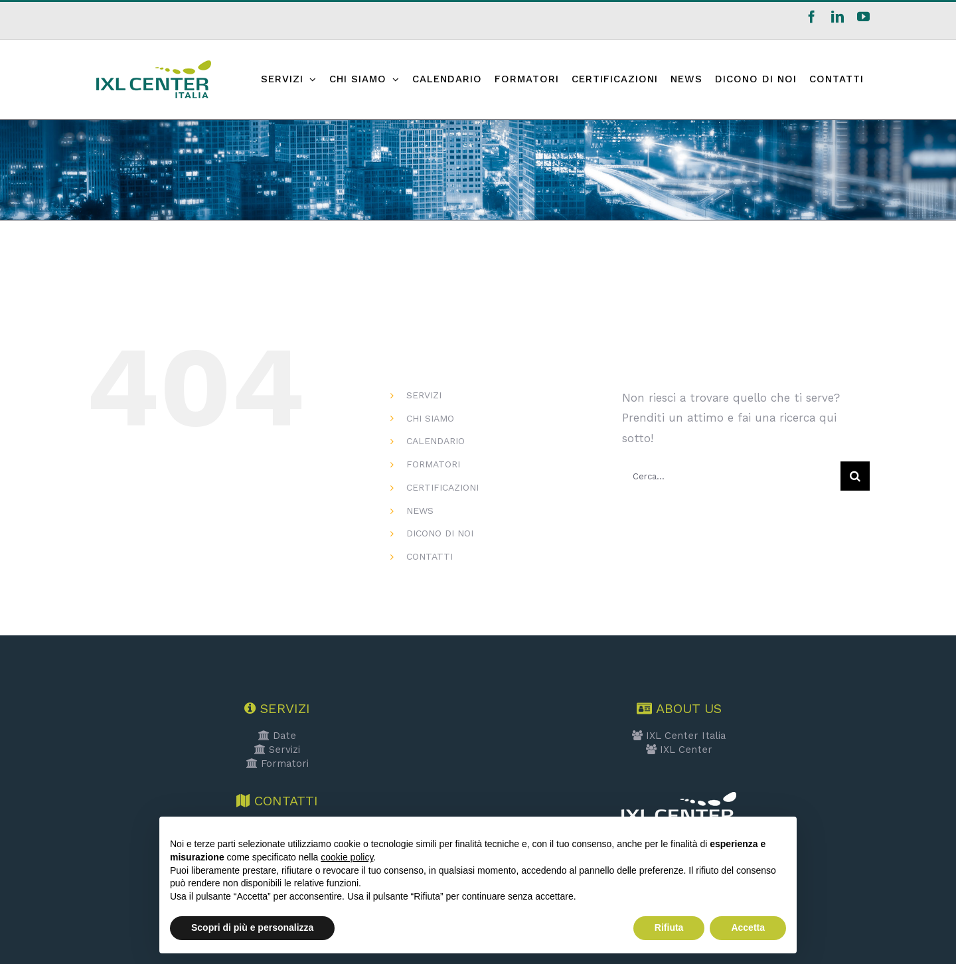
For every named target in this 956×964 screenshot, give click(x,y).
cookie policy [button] (347, 857)
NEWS (420, 510)
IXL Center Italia (679, 736)
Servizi (277, 750)
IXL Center (679, 750)
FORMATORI (433, 464)
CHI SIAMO (430, 418)
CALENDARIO (435, 441)
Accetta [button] (748, 927)
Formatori (277, 763)
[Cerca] (855, 476)
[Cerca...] (731, 476)
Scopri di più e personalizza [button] (252, 927)
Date (277, 736)
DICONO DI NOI (439, 533)
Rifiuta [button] (669, 927)
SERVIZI (423, 395)
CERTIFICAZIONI (442, 487)
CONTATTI (429, 556)
